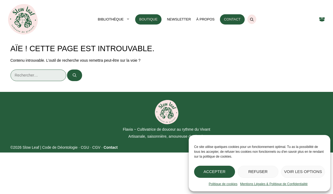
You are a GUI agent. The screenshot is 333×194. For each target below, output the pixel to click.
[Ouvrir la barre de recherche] (251, 19)
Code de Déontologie (60, 147)
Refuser (258, 171)
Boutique (148, 19)
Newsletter (179, 19)
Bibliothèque (115, 19)
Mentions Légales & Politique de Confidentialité (274, 184)
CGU (85, 147)
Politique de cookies (223, 184)
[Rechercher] (74, 75)
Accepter (215, 171)
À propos (205, 19)
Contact (232, 19)
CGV (96, 147)
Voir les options (303, 171)
